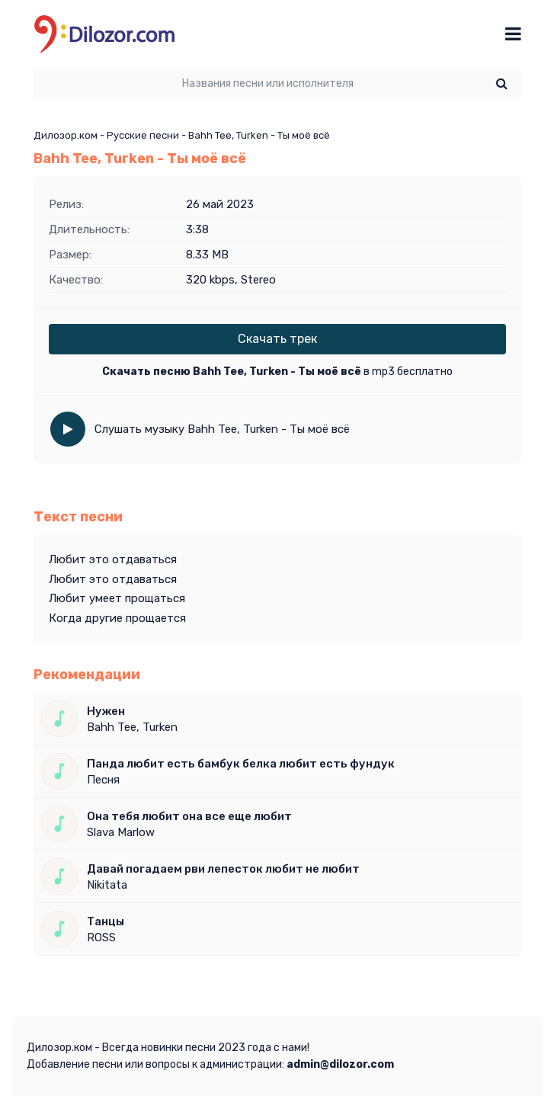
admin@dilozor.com (340, 1064)
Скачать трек (277, 339)
